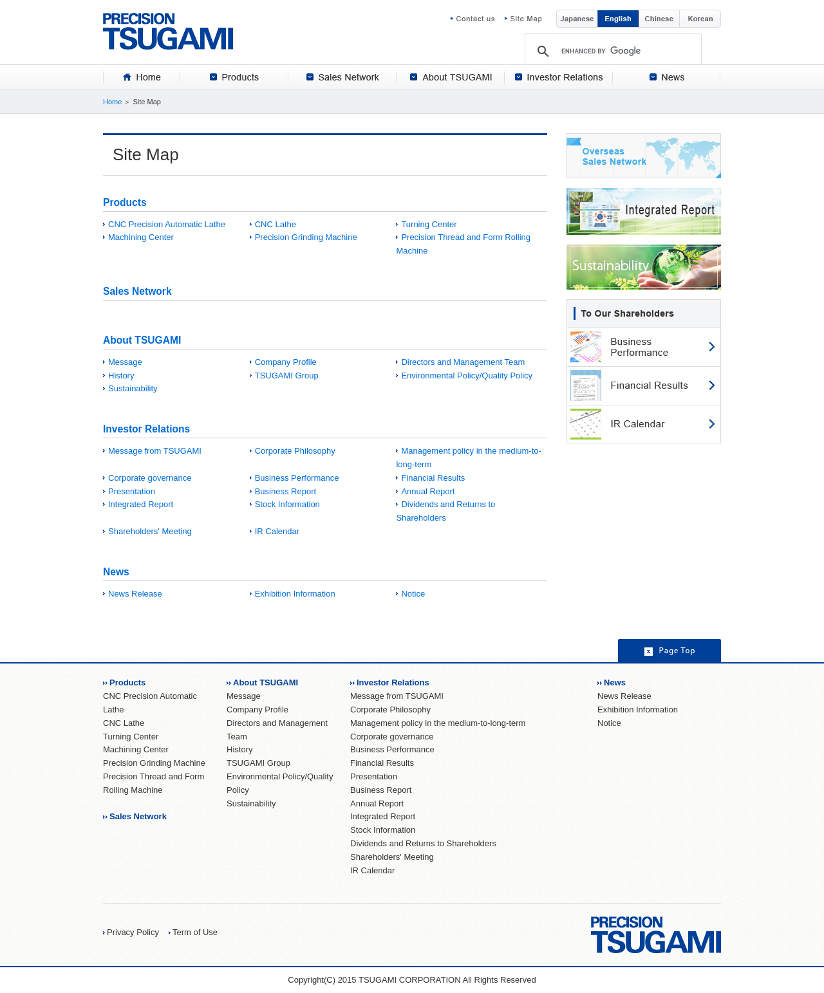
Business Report (285, 491)
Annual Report (427, 491)
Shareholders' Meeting (150, 531)
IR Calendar (277, 531)
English (618, 19)
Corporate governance (149, 478)
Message (125, 362)
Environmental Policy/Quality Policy (466, 375)
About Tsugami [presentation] (451, 77)
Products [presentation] (234, 77)
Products (125, 202)
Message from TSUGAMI (154, 451)
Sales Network (137, 291)
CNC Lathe (275, 224)
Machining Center (141, 237)
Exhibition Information (295, 594)
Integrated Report (140, 504)
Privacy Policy (133, 932)
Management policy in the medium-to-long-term (437, 723)
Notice (413, 594)
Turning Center (428, 224)
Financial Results (433, 478)
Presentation (131, 491)
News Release (135, 594)
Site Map (523, 19)
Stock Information (287, 504)
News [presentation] (667, 77)
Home (112, 102)
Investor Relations (146, 428)
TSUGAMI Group (287, 375)
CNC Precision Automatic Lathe (166, 224)
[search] (612, 51)
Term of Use (195, 932)
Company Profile (286, 362)
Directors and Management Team (463, 362)
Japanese (576, 19)
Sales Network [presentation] (342, 77)
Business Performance (297, 478)
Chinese (659, 19)
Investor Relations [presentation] (559, 77)
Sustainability (133, 388)
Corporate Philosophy (295, 451)
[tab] (141, 77)
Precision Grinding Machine (306, 237)
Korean (700, 19)
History (121, 375)
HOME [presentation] (141, 77)
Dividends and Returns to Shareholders (423, 843)
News (116, 571)
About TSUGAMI (142, 340)
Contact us (478, 19)
